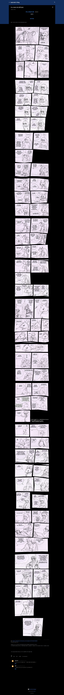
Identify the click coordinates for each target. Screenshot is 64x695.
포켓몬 (20, 656)
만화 (14, 656)
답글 (15, 663)
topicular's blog (15, 2)
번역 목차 (32, 18)
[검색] (54, 2)
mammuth (34, 691)
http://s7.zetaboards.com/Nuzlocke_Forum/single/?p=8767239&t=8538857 (25, 640)
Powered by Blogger (32, 689)
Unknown (16, 660)
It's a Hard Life (30, 11)
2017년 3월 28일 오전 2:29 (22, 660)
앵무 (15, 665)
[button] (52, 7)
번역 (17, 656)
